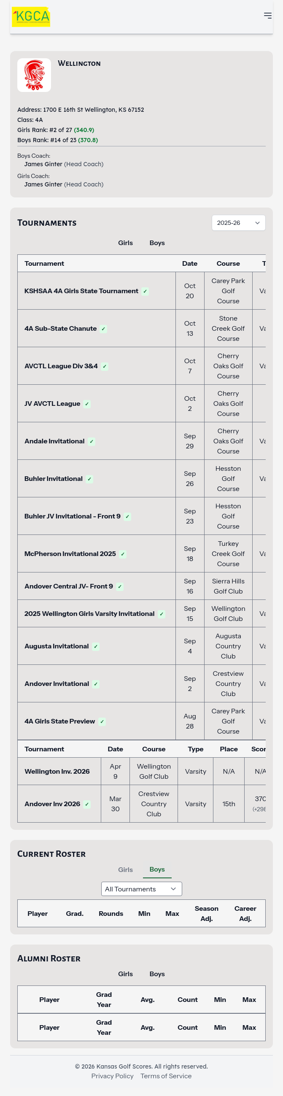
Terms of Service (166, 1076)
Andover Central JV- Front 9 (74, 586)
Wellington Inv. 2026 (57, 771)
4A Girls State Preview (65, 721)
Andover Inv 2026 (57, 803)
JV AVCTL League (57, 403)
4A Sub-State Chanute (65, 328)
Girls (125, 242)
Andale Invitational (59, 441)
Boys (157, 242)
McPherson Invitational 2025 (75, 553)
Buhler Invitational (58, 478)
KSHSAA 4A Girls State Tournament (86, 290)
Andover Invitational (62, 683)
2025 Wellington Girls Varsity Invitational (94, 613)
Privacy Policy (113, 1076)
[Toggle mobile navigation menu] (268, 16)
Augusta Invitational (62, 646)
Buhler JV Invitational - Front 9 (77, 516)
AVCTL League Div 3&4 (66, 366)
